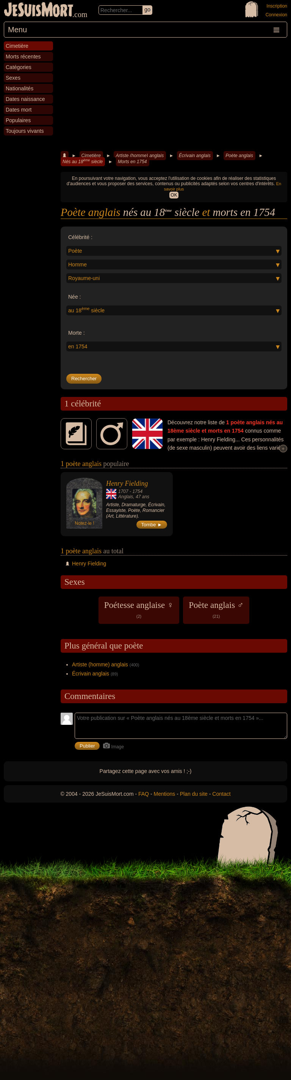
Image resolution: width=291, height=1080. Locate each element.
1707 (123, 491)
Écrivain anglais (195, 155)
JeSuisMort (39, 10)
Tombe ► (152, 524)
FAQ (143, 794)
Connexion (276, 14)
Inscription (276, 6)
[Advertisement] (174, 94)
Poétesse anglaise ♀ (139, 609)
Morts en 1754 (132, 161)
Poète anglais (239, 155)
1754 (137, 491)
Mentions (164, 794)
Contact (221, 794)
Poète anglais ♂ (216, 609)
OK (174, 195)
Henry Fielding (127, 483)
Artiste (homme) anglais (140, 155)
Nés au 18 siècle (83, 161)
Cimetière (91, 155)
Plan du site (194, 794)
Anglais (125, 496)
